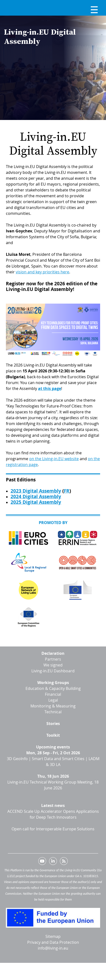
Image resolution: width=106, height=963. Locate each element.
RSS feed (64, 862)
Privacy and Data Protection (53, 942)
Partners (53, 659)
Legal (53, 700)
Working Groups (53, 682)
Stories (53, 723)
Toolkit (53, 735)
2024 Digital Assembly (36, 496)
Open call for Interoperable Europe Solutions (53, 829)
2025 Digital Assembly (36, 502)
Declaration (53, 653)
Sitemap (53, 936)
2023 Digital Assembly (36, 490)
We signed (53, 665)
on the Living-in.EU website (54, 458)
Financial (53, 694)
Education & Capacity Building (53, 688)
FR (66, 490)
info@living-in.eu (53, 948)
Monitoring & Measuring (53, 706)
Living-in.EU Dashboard (53, 671)
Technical (53, 712)
